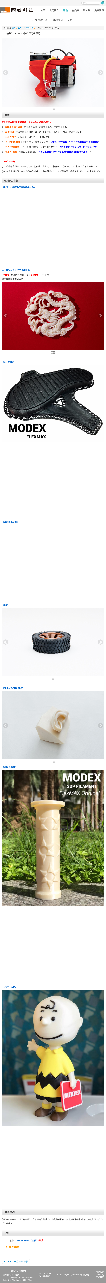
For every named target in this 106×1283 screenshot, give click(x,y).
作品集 (75, 10)
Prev (5, 72)
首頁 (42, 10)
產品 (65, 10)
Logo (17, 10)
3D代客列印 (57, 20)
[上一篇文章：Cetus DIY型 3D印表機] (16, 1261)
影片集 (86, 10)
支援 (70, 20)
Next (100, 72)
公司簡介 (54, 10)
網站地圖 (100, 1277)
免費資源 (99, 10)
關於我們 (100, 1272)
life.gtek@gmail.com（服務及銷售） (77, 1275)
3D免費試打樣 (39, 20)
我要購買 (14, 1247)
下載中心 (100, 1274)
